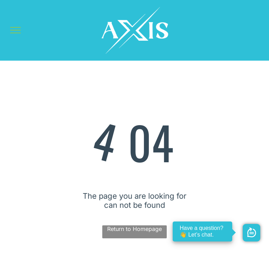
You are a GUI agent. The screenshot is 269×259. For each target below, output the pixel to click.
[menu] (15, 30)
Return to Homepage (134, 228)
